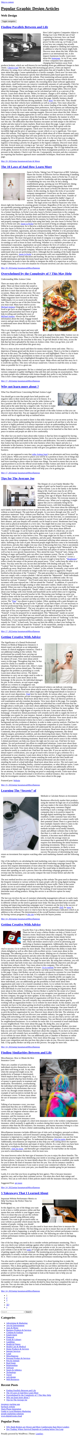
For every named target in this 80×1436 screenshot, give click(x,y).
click (61, 907)
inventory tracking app (10, 1404)
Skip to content (7, 2)
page (29, 1250)
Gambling (10, 1342)
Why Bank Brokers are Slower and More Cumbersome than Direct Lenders (37, 1427)
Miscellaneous (34, 268)
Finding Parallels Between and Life (24, 27)
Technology (11, 1372)
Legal (8, 1353)
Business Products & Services (18, 1330)
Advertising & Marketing (17, 1323)
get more (18, 1183)
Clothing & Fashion (14, 1332)
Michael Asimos (8, 307)
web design (11, 1377)
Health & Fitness (13, 1344)
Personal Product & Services (18, 1358)
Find (28, 694)
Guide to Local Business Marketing (16, 1411)
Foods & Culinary (13, 1339)
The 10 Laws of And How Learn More (26, 166)
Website (16, 780)
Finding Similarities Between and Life (26, 1052)
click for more (60, 1139)
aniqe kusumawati (20, 161)
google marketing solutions (12, 1414)
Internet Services (13, 1351)
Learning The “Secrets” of (18, 790)
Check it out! (13, 68)
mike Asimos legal (40, 454)
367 (7, 1305)
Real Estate (11, 1363)
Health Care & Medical (16, 1346)
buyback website (8, 1407)
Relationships (12, 1365)
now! (51, 100)
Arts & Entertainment (15, 1325)
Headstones (72, 559)
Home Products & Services (17, 1349)
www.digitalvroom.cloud (11, 1416)
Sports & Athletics (14, 1370)
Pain (14, 601)
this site (30, 914)
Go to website (48, 967)
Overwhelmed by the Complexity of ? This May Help (36, 273)
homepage (56, 58)
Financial (10, 1337)
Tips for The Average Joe (17, 478)
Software (10, 1368)
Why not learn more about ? (20, 386)
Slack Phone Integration (11, 1409)
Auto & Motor (34, 161)
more (69, 907)
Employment (11, 1335)
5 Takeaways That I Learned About (24, 1193)
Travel (9, 1375)
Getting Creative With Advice (21, 637)
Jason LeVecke (27, 224)
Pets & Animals (12, 1361)
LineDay (39, 1434)
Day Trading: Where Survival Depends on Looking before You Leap (34, 1429)
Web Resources (12, 1379)
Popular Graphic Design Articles (30, 8)
